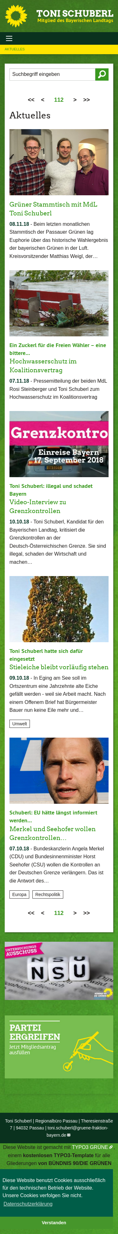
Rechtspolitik (47, 894)
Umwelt (19, 723)
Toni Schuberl (75, 13)
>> (86, 100)
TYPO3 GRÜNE (90, 1147)
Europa (19, 894)
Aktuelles (15, 49)
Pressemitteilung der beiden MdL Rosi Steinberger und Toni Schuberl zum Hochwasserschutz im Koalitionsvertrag (58, 389)
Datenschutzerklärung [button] (28, 1204)
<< (31, 100)
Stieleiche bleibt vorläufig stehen (59, 667)
